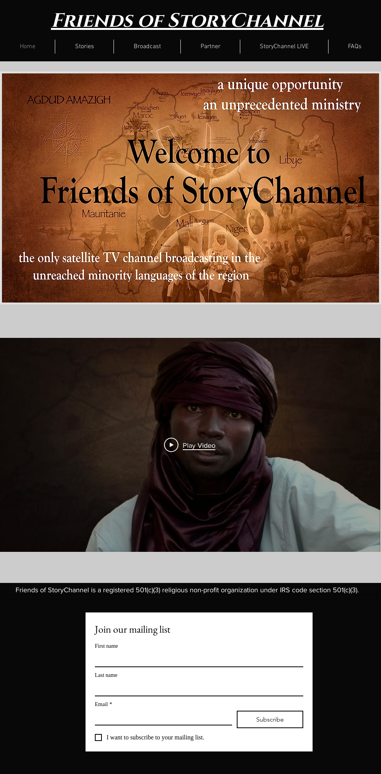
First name (106, 646)
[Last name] (197, 689)
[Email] (161, 718)
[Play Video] (189, 445)
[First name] (197, 659)
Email (103, 704)
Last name (106, 675)
